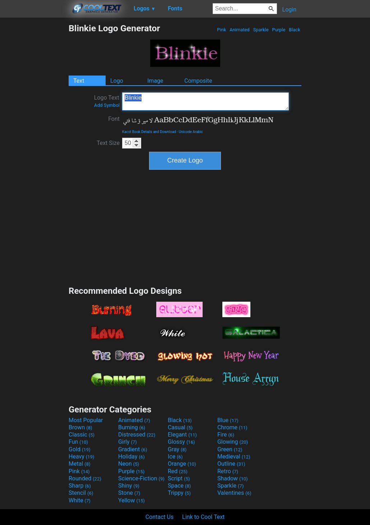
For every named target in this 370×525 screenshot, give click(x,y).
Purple (279, 29)
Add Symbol (107, 105)
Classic (81, 434)
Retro (227, 471)
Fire (225, 434)
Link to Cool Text (203, 516)
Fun (78, 441)
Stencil (81, 492)
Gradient (132, 449)
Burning (131, 427)
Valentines (234, 492)
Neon (128, 463)
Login (289, 9)
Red (178, 471)
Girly (127, 441)
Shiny (128, 485)
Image (155, 80)
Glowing (232, 441)
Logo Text (107, 101)
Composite (198, 80)
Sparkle (261, 29)
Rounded (85, 478)
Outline (231, 463)
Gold (80, 449)
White (80, 500)
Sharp (80, 485)
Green (229, 449)
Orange (182, 463)
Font (114, 118)
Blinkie (205, 101)
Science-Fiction (141, 478)
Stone (129, 492)
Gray (177, 449)
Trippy (179, 492)
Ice (175, 456)
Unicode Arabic (191, 132)
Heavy (81, 456)
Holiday (131, 456)
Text (78, 80)
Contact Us (159, 516)
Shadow (232, 478)
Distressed (136, 434)
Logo (116, 80)
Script (179, 478)
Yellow (131, 500)
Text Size (108, 143)
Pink (221, 29)
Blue (228, 420)
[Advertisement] (34, 131)
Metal (80, 463)
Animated (239, 29)
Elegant (182, 434)
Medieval (233, 456)
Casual (180, 427)
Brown (80, 427)
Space (179, 485)
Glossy (181, 441)
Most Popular (86, 420)
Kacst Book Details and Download (149, 132)
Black (294, 29)
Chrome (232, 427)
